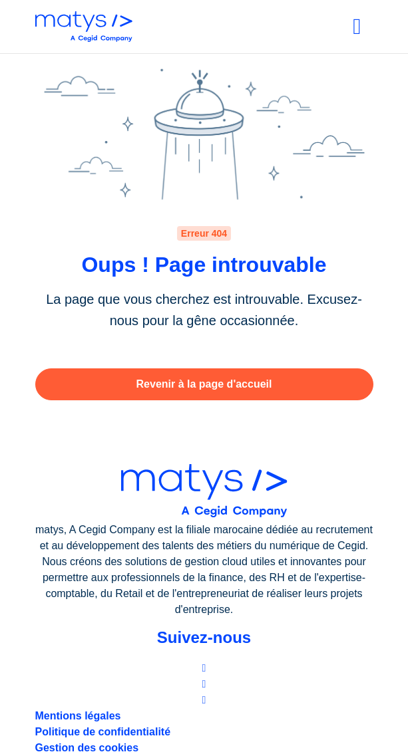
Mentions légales (78, 715)
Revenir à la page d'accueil (204, 384)
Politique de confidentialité (103, 731)
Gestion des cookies (87, 747)
